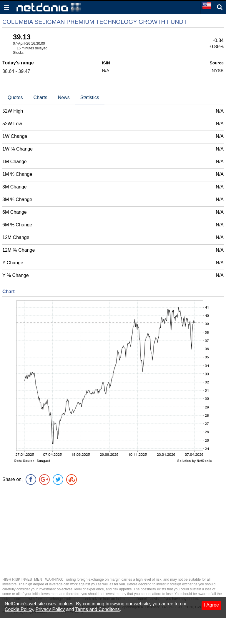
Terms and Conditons (97, 609)
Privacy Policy (50, 609)
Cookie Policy (19, 609)
